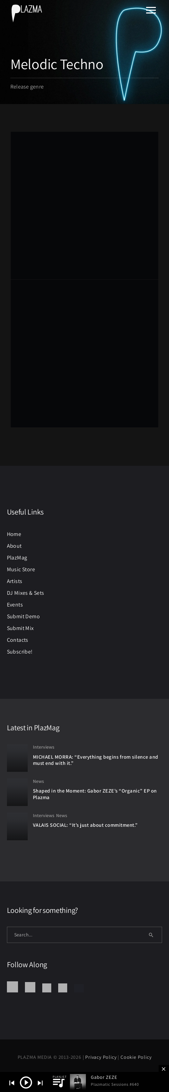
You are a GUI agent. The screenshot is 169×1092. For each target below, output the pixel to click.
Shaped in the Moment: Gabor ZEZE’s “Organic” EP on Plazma (95, 794)
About (14, 545)
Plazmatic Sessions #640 (115, 1084)
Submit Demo (23, 616)
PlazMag (17, 557)
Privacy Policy (101, 1057)
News (38, 781)
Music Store (21, 569)
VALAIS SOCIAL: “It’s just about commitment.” (85, 825)
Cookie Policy (136, 1057)
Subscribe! (20, 651)
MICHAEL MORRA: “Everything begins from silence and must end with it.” (95, 760)
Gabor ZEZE (104, 1077)
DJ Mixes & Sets (25, 592)
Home (14, 534)
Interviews (43, 747)
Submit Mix (20, 628)
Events (15, 604)
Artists (15, 581)
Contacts (17, 640)
